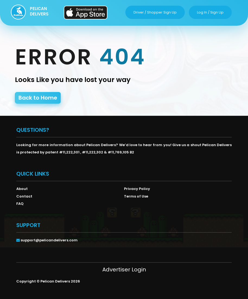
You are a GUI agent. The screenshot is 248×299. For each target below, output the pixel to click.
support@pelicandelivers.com (49, 240)
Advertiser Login (124, 269)
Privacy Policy (137, 188)
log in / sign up (210, 12)
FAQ (20, 203)
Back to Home (37, 97)
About (22, 188)
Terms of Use (136, 196)
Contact (24, 196)
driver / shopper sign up (155, 12)
